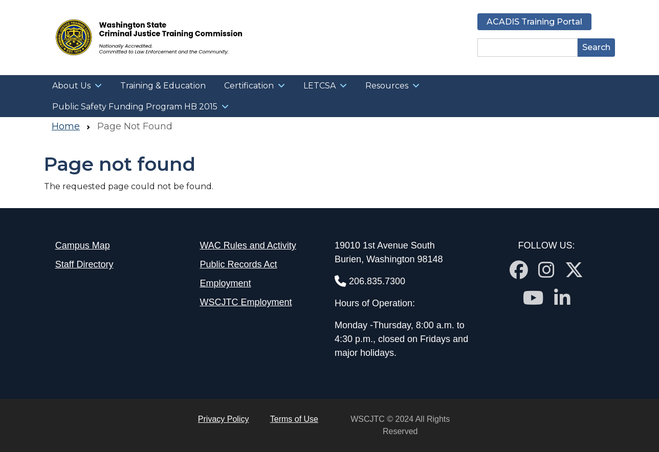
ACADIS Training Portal (534, 22)
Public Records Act (238, 264)
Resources (386, 86)
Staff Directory (84, 264)
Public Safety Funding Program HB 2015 (134, 106)
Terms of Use (294, 419)
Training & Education (163, 86)
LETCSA (319, 86)
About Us (71, 86)
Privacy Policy (223, 419)
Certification (249, 86)
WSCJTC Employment (246, 302)
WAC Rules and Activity (248, 245)
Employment (225, 283)
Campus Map (82, 245)
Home (66, 126)
